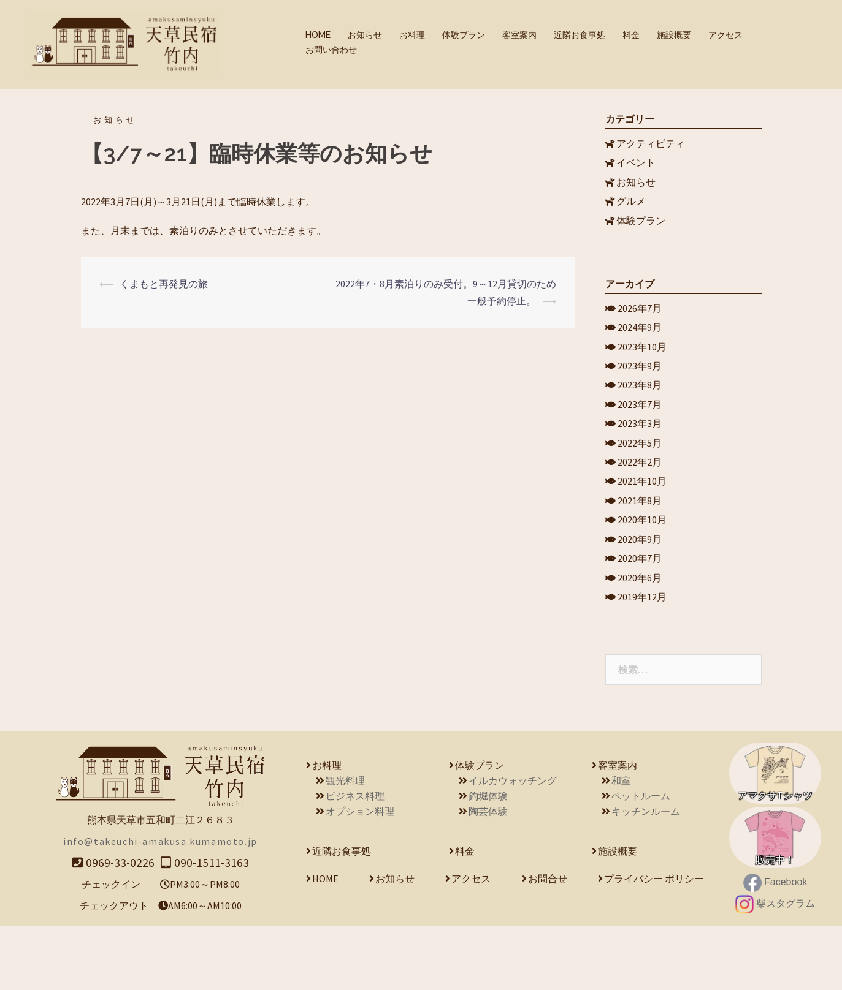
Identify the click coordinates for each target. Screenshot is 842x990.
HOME (318, 35)
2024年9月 (640, 342)
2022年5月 (640, 478)
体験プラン (463, 35)
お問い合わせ (331, 50)
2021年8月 (640, 547)
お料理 (412, 35)
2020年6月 (640, 638)
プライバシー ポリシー (654, 943)
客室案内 (519, 35)
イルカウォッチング (513, 845)
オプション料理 (360, 875)
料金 (631, 35)
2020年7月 (640, 615)
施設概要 (674, 35)
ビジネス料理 (355, 860)
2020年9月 (640, 592)
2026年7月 (640, 319)
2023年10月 (642, 364)
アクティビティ (651, 140)
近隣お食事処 (579, 35)
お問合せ (547, 943)
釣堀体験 (488, 860)
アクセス (725, 35)
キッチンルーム (645, 875)
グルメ (631, 209)
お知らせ (365, 35)
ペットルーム (640, 860)
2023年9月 (640, 388)
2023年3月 (640, 456)
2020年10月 (642, 570)
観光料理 (345, 845)
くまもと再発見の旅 (164, 280)
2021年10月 (642, 524)
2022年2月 (640, 501)
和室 (621, 845)
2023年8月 (640, 410)
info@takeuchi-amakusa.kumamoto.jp (160, 905)
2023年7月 (640, 433)
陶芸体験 (488, 875)
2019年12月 (642, 661)
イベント (636, 163)
